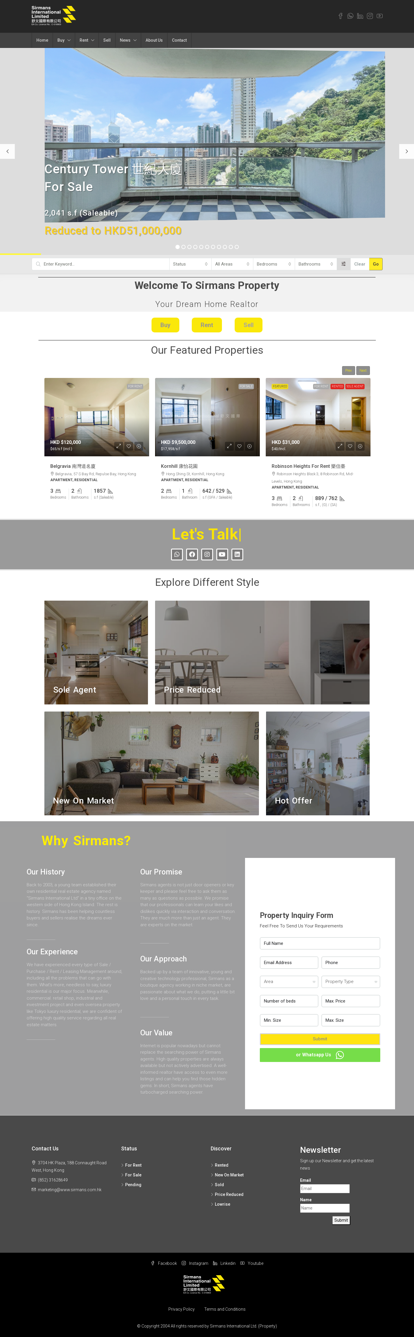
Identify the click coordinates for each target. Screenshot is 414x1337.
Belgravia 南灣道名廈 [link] (73, 466)
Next (363, 370)
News (125, 40)
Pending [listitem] (131, 1184)
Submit (320, 1039)
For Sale (246, 386)
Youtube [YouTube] (251, 1263)
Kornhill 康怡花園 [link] (179, 466)
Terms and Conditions (225, 1309)
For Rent (135, 386)
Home (42, 40)
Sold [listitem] (217, 1184)
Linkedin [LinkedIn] (224, 1263)
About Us (154, 40)
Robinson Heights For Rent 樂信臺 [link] (308, 466)
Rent (84, 40)
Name (306, 1199)
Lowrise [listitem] (220, 1204)
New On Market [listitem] (227, 1175)
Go (376, 264)
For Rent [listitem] (131, 1165)
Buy (61, 40)
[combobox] (190, 264)
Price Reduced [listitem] (227, 1194)
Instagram (195, 1263)
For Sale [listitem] (131, 1175)
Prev (348, 370)
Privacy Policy (181, 1309)
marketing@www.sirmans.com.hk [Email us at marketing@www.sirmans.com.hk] (70, 1189)
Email (305, 1180)
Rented (337, 386)
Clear (359, 264)
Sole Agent (355, 386)
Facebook (164, 1263)
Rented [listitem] (219, 1165)
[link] (96, 417)
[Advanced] (344, 264)
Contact (179, 40)
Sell (107, 40)
